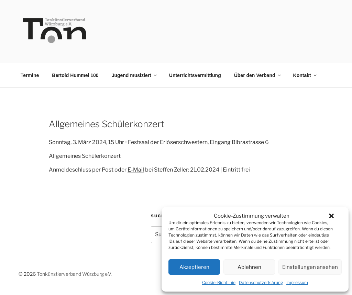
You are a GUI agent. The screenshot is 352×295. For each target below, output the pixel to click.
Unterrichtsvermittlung (195, 75)
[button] (331, 215)
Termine (30, 75)
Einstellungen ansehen (310, 267)
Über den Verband (258, 75)
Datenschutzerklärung (261, 282)
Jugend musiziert (135, 75)
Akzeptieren (194, 267)
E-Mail (136, 169)
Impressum (297, 282)
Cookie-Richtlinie (218, 282)
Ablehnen (249, 267)
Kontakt (305, 75)
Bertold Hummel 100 (75, 75)
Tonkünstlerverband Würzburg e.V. (74, 274)
